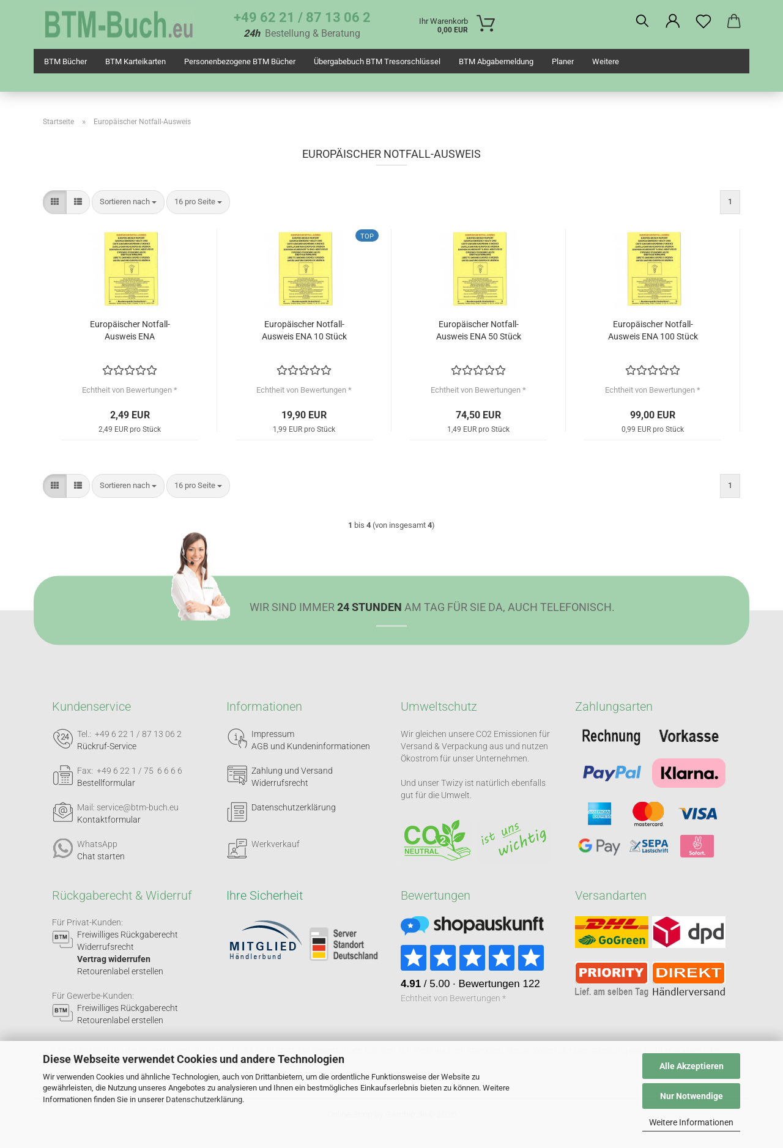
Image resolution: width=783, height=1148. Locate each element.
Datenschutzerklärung (204, 1099)
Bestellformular (106, 783)
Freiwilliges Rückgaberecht (127, 934)
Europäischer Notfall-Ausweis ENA (130, 330)
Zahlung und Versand (292, 771)
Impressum (272, 734)
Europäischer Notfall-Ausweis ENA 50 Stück (478, 330)
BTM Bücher (65, 61)
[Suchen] (642, 21)
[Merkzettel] (703, 21)
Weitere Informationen (691, 1122)
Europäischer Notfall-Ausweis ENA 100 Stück (653, 330)
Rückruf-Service (106, 746)
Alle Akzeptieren (691, 1066)
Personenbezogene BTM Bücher (239, 61)
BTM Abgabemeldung (496, 61)
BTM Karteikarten (135, 61)
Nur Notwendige (691, 1096)
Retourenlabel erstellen (120, 971)
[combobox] (128, 202)
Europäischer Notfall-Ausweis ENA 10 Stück (304, 330)
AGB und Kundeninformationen (310, 746)
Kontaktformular (109, 819)
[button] (673, 21)
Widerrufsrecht (279, 783)
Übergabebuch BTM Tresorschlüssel (377, 61)
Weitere (605, 61)
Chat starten (101, 856)
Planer (563, 61)
